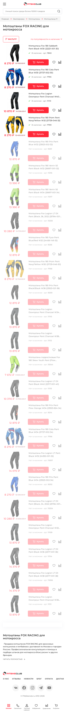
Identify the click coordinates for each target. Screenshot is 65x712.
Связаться (17, 706)
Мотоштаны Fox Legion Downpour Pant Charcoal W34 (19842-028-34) (44, 312)
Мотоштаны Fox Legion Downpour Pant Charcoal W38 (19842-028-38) (44, 336)
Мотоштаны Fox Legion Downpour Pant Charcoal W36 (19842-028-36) (44, 600)
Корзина (56, 706)
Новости (28, 679)
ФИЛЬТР (12, 39)
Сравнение (47, 706)
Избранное (36, 706)
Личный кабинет (27, 707)
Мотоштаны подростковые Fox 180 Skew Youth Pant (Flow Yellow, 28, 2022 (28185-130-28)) (44, 360)
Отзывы (16, 679)
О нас (6, 679)
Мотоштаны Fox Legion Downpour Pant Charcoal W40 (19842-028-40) (44, 96)
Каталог (9, 706)
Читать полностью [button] (13, 660)
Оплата (49, 679)
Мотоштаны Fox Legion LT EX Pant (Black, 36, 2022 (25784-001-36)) (45, 216)
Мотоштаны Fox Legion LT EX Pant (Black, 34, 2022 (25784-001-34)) (45, 504)
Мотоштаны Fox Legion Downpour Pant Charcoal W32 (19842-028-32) (44, 528)
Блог (39, 679)
